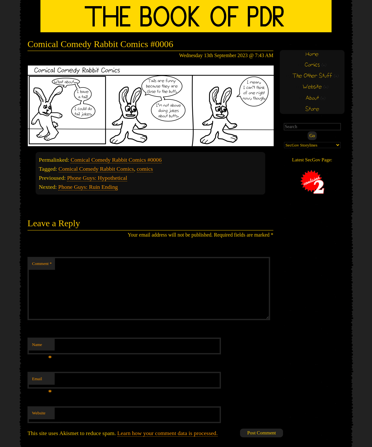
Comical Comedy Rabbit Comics (96, 169)
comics (145, 169)
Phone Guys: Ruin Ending (88, 187)
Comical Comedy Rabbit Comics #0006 (116, 160)
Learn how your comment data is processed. (167, 433)
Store (312, 109)
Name (42, 346)
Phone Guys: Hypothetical (97, 178)
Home (312, 54)
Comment (42, 263)
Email (42, 380)
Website (39, 413)
